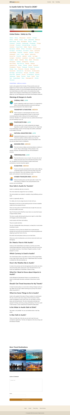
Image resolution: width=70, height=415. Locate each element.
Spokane (18, 74)
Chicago (39, 43)
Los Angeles (32, 58)
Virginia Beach (16, 78)
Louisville (38, 58)
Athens (11, 39)
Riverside (27, 69)
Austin (25, 39)
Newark (27, 63)
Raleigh (11, 69)
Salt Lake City (20, 70)
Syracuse (37, 74)
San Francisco (19, 72)
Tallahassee (12, 76)
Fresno (31, 50)
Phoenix (19, 67)
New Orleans (13, 63)
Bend (18, 41)
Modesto (19, 61)
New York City (20, 63)
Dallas (25, 47)
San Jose (26, 72)
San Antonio (28, 70)
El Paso (23, 48)
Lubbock (12, 59)
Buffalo (34, 41)
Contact (29, 408)
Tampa (18, 76)
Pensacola (35, 65)
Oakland (33, 63)
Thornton (23, 76)
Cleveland (18, 45)
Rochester (32, 69)
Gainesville (37, 50)
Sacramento (12, 70)
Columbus (12, 47)
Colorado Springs (26, 45)
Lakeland (24, 56)
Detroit (18, 48)
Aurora (21, 39)
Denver (35, 47)
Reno (16, 69)
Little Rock (18, 58)
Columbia (33, 45)
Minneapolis (12, 61)
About (25, 408)
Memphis (21, 59)
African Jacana (34, 413)
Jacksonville (32, 54)
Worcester (12, 80)
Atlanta (16, 39)
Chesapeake (32, 43)
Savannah (31, 72)
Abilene (11, 37)
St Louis (23, 74)
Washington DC (29, 78)
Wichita (36, 78)
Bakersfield (31, 39)
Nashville (32, 61)
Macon (16, 59)
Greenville (19, 52)
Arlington (34, 37)
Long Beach (25, 58)
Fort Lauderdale (36, 48)
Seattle (37, 72)
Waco (23, 78)
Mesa (26, 59)
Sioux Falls (12, 74)
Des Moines (12, 48)
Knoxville (19, 56)
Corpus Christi (19, 47)
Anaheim (29, 37)
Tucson (33, 76)
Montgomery (25, 61)
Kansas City (12, 56)
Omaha (20, 65)
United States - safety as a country (18, 83)
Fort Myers (12, 50)
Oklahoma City (13, 65)
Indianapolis (12, 54)
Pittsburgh (24, 67)
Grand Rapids (13, 52)
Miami (30, 59)
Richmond (20, 69)
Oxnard (30, 65)
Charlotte (18, 43)
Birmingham (24, 41)
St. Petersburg (30, 74)
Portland (30, 67)
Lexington (12, 58)
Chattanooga (25, 43)
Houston (37, 52)
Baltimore (37, 39)
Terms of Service (43, 408)
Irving (22, 54)
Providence (36, 67)
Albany (16, 37)
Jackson (27, 54)
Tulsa (37, 76)
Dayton (30, 47)
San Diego (12, 72)
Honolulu (31, 52)
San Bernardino (35, 70)
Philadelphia (12, 67)
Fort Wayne (19, 50)
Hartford (26, 52)
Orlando (25, 65)
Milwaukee (36, 59)
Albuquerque (22, 37)
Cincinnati (12, 45)
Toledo (28, 76)
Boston (30, 41)
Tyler (11, 78)
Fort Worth (26, 50)
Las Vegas (35, 56)
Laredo (29, 56)
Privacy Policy (35, 408)
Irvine (18, 54)
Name (11, 393)
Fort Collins (29, 48)
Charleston (12, 43)
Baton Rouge (13, 41)
